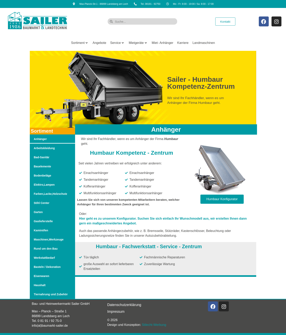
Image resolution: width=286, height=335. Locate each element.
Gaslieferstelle (43, 221)
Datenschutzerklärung (124, 305)
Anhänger (40, 139)
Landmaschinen (203, 42)
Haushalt (39, 285)
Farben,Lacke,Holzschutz (50, 193)
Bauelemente (42, 166)
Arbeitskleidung (44, 148)
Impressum (116, 312)
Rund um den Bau (46, 248)
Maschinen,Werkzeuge (49, 239)
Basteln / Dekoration (47, 266)
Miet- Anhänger (162, 42)
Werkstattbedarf (44, 257)
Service (117, 42)
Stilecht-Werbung (154, 324)
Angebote (99, 42)
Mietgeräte (138, 42)
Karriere (182, 42)
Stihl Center (41, 203)
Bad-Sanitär (41, 157)
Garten (38, 212)
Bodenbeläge (42, 175)
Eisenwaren (41, 276)
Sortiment (79, 42)
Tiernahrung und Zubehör (51, 294)
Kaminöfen (41, 230)
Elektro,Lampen (44, 184)
